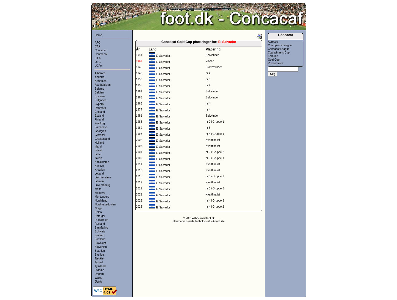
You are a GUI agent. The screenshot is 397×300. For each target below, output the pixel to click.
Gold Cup (273, 59)
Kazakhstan (102, 162)
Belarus (99, 88)
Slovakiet (100, 243)
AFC (97, 42)
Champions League (280, 45)
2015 (139, 176)
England (100, 111)
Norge (98, 208)
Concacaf (100, 50)
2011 (139, 164)
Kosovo (99, 165)
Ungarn (99, 273)
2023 (139, 200)
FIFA (97, 58)
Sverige (99, 254)
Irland (98, 146)
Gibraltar (100, 134)
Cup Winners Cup (279, 52)
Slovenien (101, 246)
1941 (139, 55)
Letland (99, 173)
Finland (99, 119)
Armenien (101, 80)
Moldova (100, 192)
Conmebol (101, 54)
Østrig (98, 281)
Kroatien (100, 169)
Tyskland (100, 266)
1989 (139, 127)
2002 (139, 139)
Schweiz (100, 231)
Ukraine (99, 270)
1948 (139, 73)
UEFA (98, 65)
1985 (139, 121)
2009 (139, 158)
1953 (139, 79)
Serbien (99, 235)
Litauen (99, 181)
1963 (139, 97)
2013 (139, 170)
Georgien (100, 131)
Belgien (99, 92)
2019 (139, 188)
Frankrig (100, 123)
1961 (139, 91)
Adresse (273, 41)
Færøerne (101, 127)
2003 (139, 146)
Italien (98, 158)
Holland (99, 142)
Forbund (273, 56)
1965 (139, 103)
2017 (139, 182)
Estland (99, 115)
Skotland (100, 239)
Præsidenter (275, 63)
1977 (139, 109)
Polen (98, 212)
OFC (97, 61)
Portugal (100, 216)
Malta (98, 189)
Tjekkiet (99, 258)
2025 (139, 206)
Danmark (100, 107)
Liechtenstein (103, 177)
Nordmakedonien (105, 204)
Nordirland (101, 200)
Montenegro (102, 196)
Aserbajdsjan (103, 84)
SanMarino (101, 227)
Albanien (100, 73)
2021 (139, 194)
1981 (139, 115)
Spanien (100, 250)
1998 (139, 133)
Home (98, 35)
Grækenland (102, 138)
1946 (139, 67)
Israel (98, 154)
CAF (97, 46)
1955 (139, 85)
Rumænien (101, 219)
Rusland (100, 223)
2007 (139, 152)
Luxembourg (102, 185)
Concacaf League (278, 48)
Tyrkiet (99, 262)
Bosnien (100, 96)
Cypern (99, 104)
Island (98, 150)
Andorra (100, 77)
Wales (98, 277)
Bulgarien (100, 100)
